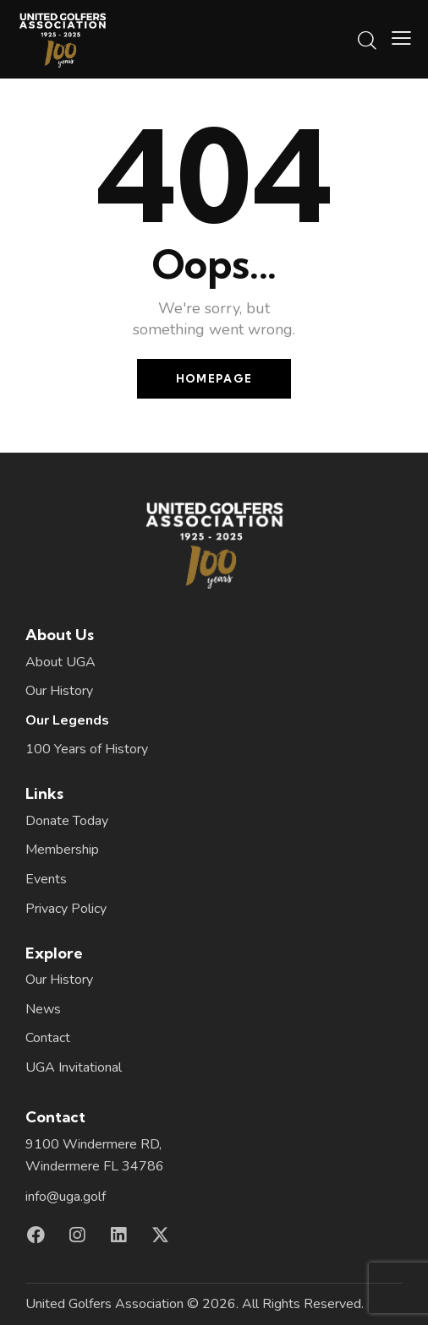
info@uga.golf (65, 1196)
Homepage (214, 378)
